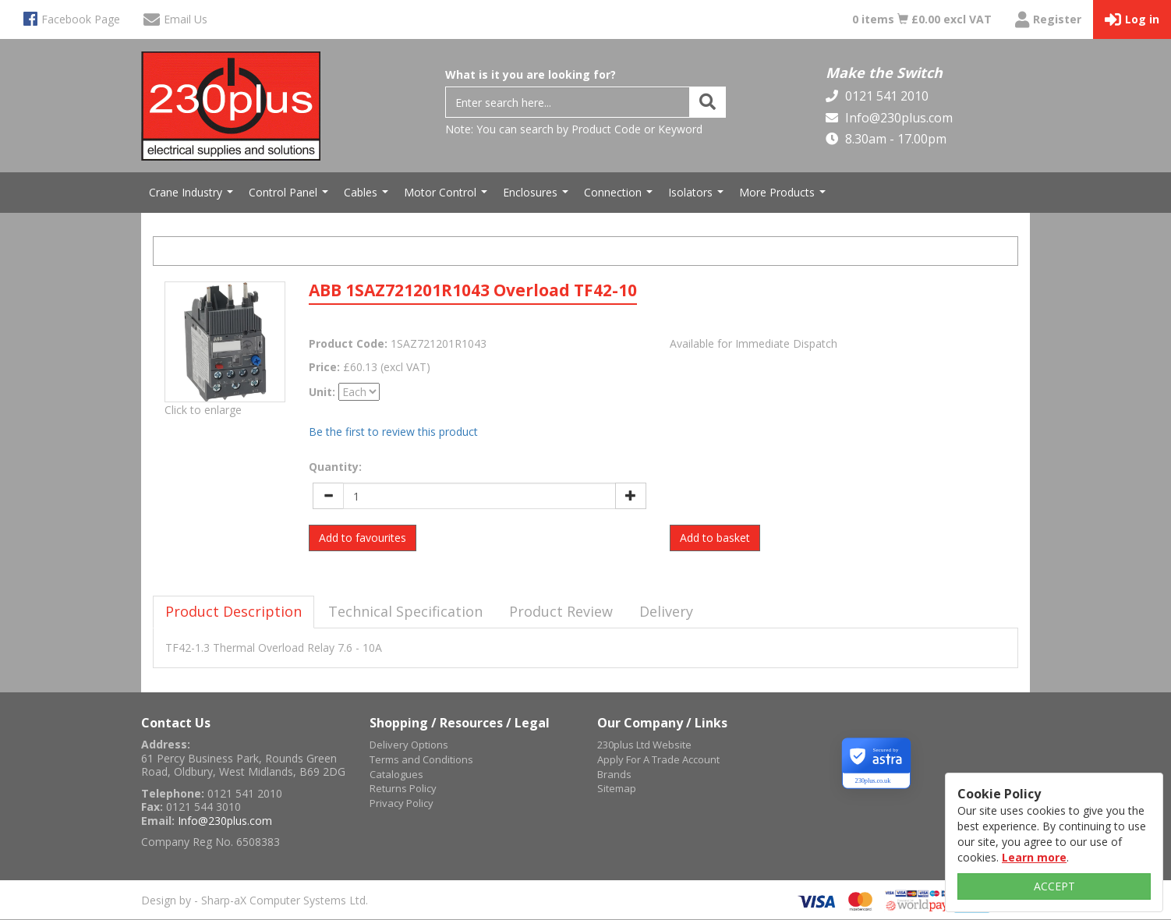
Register (1048, 20)
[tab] (233, 612)
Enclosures (537, 196)
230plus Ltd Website (644, 745)
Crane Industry (193, 196)
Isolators (697, 196)
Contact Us (175, 722)
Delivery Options (409, 745)
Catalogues (396, 774)
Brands (614, 774)
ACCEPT (1054, 886)
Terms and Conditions (421, 759)
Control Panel (290, 196)
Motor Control (447, 196)
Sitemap (616, 788)
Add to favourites (362, 537)
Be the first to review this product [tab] (393, 431)
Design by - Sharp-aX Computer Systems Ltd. (254, 900)
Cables (368, 196)
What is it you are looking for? (530, 74)
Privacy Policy (401, 803)
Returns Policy (403, 788)
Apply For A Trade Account (658, 759)
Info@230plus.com (897, 117)
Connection (620, 196)
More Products (784, 196)
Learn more (1034, 857)
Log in (1132, 20)
